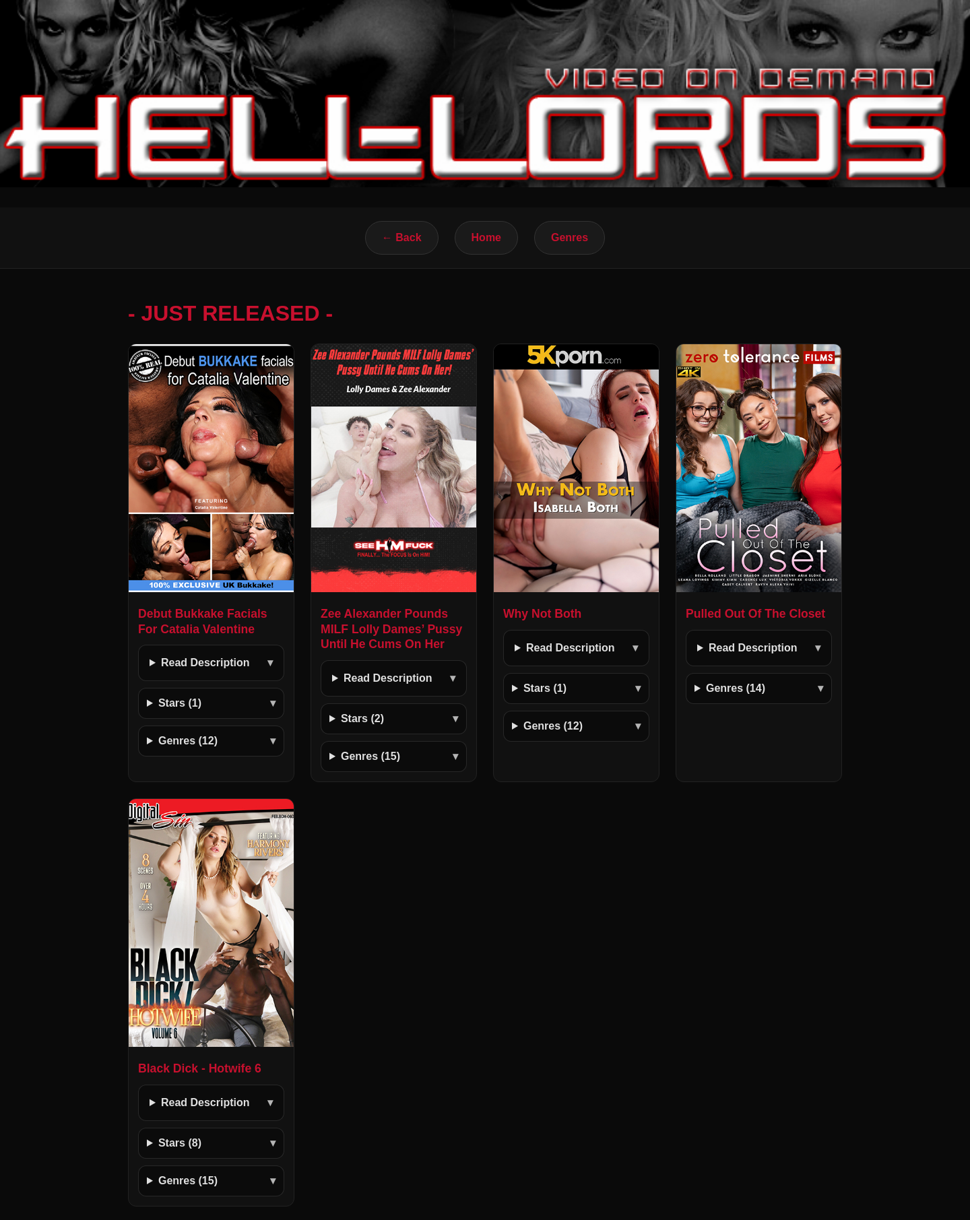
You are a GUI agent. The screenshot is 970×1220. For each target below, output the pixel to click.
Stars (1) (179, 703)
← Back (402, 237)
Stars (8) (179, 1143)
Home (486, 237)
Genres (569, 237)
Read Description (205, 662)
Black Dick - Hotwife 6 (199, 1068)
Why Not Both (542, 613)
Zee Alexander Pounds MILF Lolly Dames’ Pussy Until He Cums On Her (391, 629)
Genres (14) (735, 688)
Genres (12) (188, 740)
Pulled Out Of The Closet (755, 613)
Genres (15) (370, 756)
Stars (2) (362, 718)
